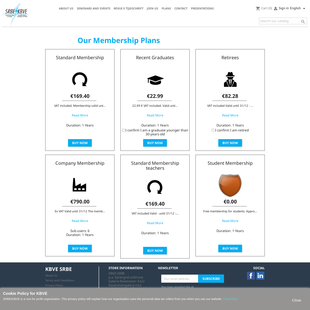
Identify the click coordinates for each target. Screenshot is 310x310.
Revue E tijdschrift (128, 8)
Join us (152, 8)
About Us (66, 8)
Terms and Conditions (59, 280)
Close (296, 300)
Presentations (202, 8)
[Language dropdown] (298, 8)
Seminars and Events (93, 8)
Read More (80, 115)
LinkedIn (260, 276)
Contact (180, 8)
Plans (166, 8)
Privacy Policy (54, 285)
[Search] (283, 21)
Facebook (251, 276)
